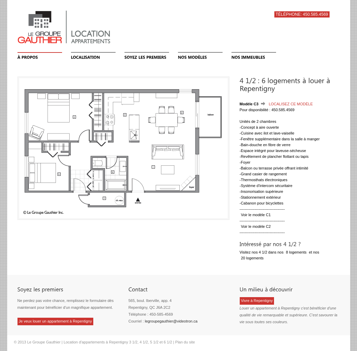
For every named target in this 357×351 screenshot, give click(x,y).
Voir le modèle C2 (256, 226)
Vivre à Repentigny (257, 301)
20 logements (252, 258)
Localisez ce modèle (291, 104)
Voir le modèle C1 (256, 215)
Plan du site (185, 342)
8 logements (296, 252)
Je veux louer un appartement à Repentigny (55, 321)
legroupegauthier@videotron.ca (171, 321)
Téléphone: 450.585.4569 (302, 14)
